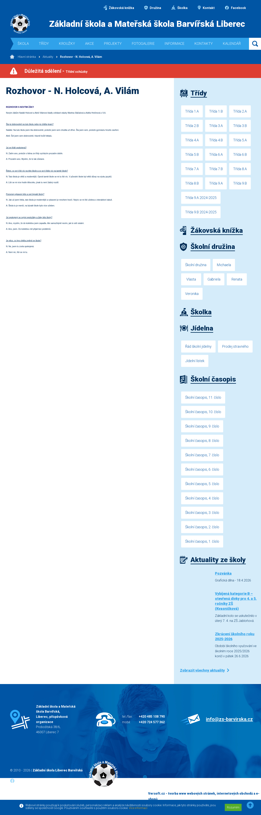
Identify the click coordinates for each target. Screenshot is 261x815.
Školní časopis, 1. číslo (202, 541)
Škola (23, 43)
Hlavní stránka (23, 57)
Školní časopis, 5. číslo (202, 484)
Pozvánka (223, 573)
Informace (174, 43)
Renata (236, 279)
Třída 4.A (192, 140)
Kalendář (232, 43)
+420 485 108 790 (152, 716)
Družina (152, 8)
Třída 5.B (192, 154)
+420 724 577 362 (152, 722)
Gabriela (214, 279)
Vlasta (191, 279)
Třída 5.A (240, 140)
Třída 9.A (216, 183)
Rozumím (233, 807)
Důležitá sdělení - (55, 71)
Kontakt (206, 8)
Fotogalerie (143, 43)
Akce (89, 43)
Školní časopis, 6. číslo (202, 469)
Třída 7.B (216, 169)
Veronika (192, 294)
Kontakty (203, 43)
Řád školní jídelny (198, 346)
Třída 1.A (192, 111)
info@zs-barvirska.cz (229, 719)
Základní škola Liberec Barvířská (57, 770)
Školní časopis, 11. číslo (203, 397)
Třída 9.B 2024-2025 (201, 212)
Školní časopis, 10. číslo (203, 412)
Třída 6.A (216, 154)
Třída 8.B (192, 183)
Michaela (224, 265)
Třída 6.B (240, 154)
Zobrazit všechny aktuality (202, 670)
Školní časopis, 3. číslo (202, 512)
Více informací (138, 808)
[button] (250, 805)
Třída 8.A (240, 169)
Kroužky (67, 43)
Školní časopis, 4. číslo (202, 498)
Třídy (44, 43)
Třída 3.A (216, 126)
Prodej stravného (235, 346)
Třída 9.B (240, 183)
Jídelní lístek (194, 361)
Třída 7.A (192, 169)
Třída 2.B (192, 126)
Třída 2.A (240, 111)
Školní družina (195, 265)
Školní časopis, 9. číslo (202, 426)
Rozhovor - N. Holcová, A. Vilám (81, 56)
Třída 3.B (240, 126)
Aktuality (48, 56)
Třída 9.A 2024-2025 (201, 198)
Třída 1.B (216, 111)
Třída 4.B (216, 140)
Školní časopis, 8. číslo (202, 440)
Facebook (235, 8)
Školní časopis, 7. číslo (202, 455)
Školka (179, 8)
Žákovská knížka (119, 8)
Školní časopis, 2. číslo (202, 527)
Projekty (113, 43)
